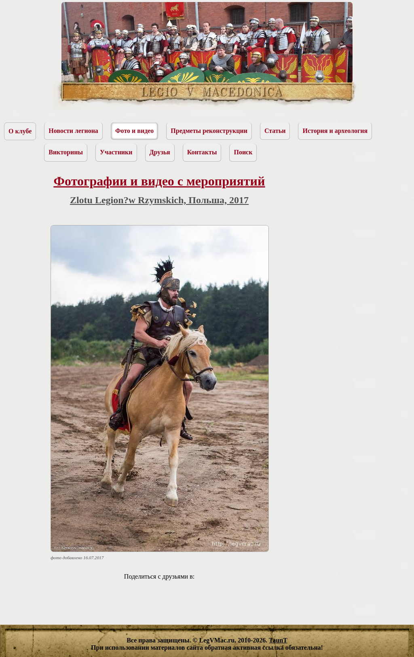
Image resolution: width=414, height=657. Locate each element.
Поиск (243, 152)
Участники (116, 152)
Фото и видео (134, 130)
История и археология (335, 130)
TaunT (278, 640)
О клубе (20, 131)
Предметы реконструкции (209, 130)
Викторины (66, 152)
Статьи (275, 130)
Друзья (160, 152)
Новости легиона (73, 130)
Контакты (202, 152)
